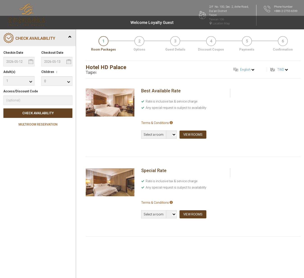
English (245, 69)
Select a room (154, 134)
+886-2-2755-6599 (285, 11)
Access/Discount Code (20, 91)
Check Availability (38, 113)
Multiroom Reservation (38, 124)
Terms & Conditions (157, 123)
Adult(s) (9, 72)
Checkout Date (52, 52)
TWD (280, 69)
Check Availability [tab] (37, 38)
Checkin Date (13, 52)
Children (50, 72)
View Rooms (193, 134)
